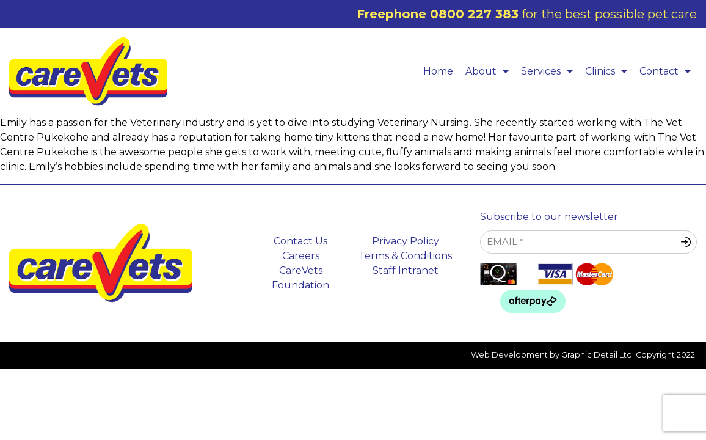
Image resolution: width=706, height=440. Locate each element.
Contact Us (300, 241)
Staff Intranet (406, 270)
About (490, 71)
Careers (300, 256)
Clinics (609, 71)
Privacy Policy (405, 241)
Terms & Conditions (405, 256)
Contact (668, 71)
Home (438, 71)
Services (550, 71)
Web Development (509, 354)
